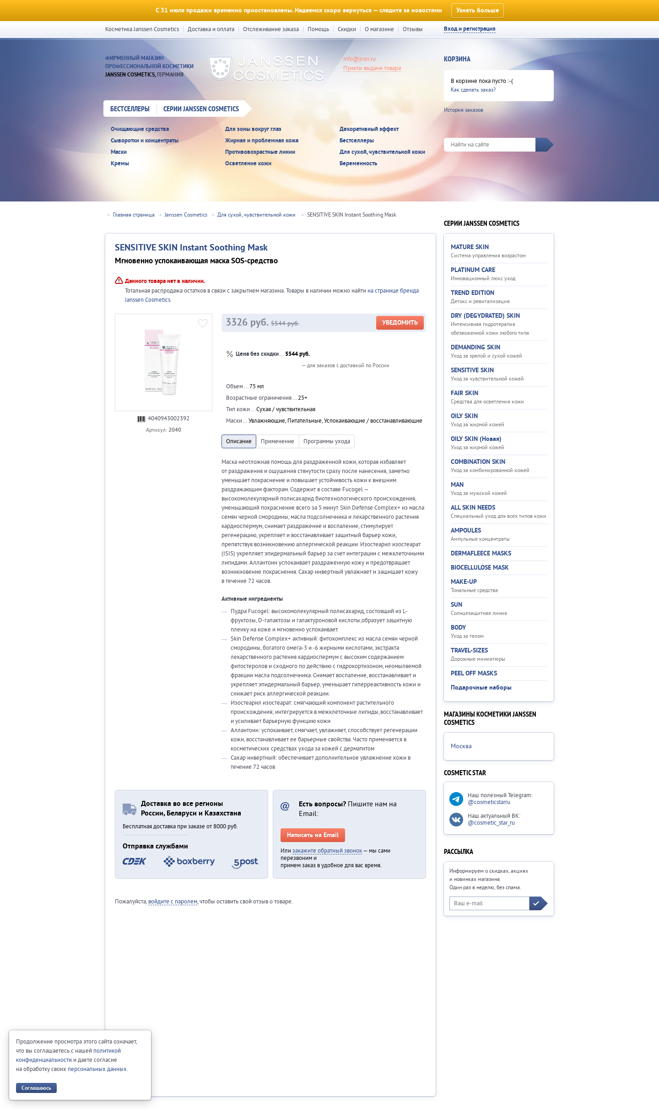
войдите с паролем (172, 901)
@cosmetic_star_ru (491, 823)
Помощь (318, 29)
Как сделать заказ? (473, 90)
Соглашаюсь (36, 1088)
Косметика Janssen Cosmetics (142, 29)
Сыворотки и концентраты (144, 140)
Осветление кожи (248, 163)
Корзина (457, 59)
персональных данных (97, 1069)
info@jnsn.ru (359, 59)
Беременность (358, 163)
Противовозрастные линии (260, 152)
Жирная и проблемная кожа (261, 140)
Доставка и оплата (211, 29)
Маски (119, 152)
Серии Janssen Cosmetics (201, 109)
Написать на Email (313, 835)
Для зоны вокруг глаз (253, 129)
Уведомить (400, 322)
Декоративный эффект (369, 129)
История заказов (463, 110)
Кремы (120, 163)
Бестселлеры (130, 109)
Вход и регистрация (470, 29)
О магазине (379, 29)
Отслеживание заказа (271, 29)
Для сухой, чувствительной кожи (382, 152)
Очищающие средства (140, 129)
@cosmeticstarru (489, 802)
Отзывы (413, 29)
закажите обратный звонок (327, 851)
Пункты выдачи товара (372, 68)
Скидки (347, 29)
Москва (461, 746)
